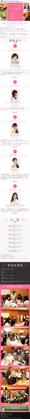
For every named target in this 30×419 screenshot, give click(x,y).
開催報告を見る (15, 77)
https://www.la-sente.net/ (15, 137)
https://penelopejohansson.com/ (15, 105)
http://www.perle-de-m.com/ (19, 206)
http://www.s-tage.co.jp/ (15, 172)
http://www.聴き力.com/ (10, 206)
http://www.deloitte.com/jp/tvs (15, 68)
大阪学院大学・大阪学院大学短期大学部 (6, 414)
